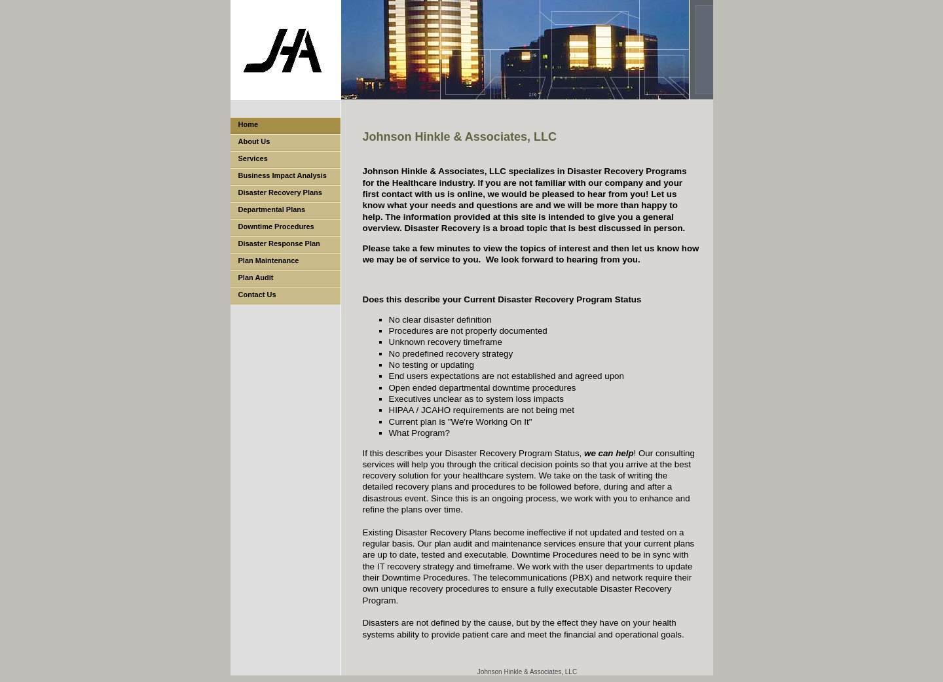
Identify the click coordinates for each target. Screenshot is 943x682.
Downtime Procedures (276, 226)
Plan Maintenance (268, 260)
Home (248, 124)
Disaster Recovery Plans (280, 192)
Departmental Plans (272, 209)
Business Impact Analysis (282, 175)
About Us (254, 141)
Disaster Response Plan (279, 243)
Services (253, 158)
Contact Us (257, 294)
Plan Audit (256, 277)
